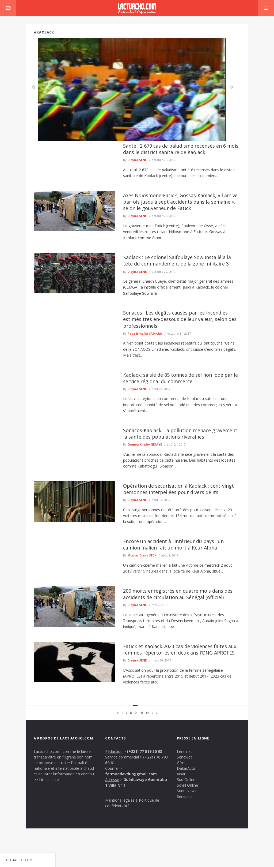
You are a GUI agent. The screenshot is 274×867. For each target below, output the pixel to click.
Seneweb (185, 757)
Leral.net (184, 751)
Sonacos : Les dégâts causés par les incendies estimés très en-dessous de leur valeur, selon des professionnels (180, 319)
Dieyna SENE (137, 160)
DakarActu (186, 768)
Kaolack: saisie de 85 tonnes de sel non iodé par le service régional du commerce (180, 378)
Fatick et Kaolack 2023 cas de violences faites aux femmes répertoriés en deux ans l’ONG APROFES (179, 649)
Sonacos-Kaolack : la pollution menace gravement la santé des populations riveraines (180, 433)
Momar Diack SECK (141, 555)
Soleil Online (187, 785)
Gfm (180, 762)
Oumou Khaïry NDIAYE (144, 444)
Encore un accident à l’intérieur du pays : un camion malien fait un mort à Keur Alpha (173, 544)
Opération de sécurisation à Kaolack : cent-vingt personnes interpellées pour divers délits (178, 489)
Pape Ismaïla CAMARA (144, 333)
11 (147, 712)
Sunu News (186, 790)
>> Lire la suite (46, 779)
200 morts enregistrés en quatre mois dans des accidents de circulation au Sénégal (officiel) (178, 594)
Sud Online (186, 779)
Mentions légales (120, 800)
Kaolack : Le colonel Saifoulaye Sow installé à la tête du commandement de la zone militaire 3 (177, 260)
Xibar (181, 773)
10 (141, 712)
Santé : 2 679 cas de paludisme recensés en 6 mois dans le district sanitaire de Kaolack (180, 149)
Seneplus (184, 796)
